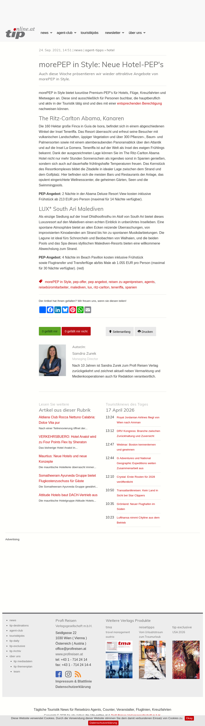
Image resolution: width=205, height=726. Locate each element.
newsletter (112, 33)
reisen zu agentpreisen (125, 282)
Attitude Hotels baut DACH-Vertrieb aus (68, 495)
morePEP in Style (58, 282)
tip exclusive (182, 629)
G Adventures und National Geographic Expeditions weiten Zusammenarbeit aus (136, 463)
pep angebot (97, 282)
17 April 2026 (127, 407)
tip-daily (14, 640)
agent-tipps (94, 50)
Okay (189, 718)
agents (149, 282)
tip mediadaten (23, 661)
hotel (111, 50)
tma (118, 631)
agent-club (65, 33)
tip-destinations (19, 625)
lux (89, 287)
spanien (130, 287)
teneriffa (117, 287)
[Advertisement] (103, 9)
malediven (77, 287)
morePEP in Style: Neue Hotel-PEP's (101, 64)
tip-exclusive (17, 645)
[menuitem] (19, 32)
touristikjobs (89, 33)
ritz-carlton (101, 287)
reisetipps (151, 631)
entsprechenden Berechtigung (139, 103)
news (44, 33)
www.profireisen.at (69, 654)
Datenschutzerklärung (103, 722)
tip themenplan (23, 666)
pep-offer (79, 282)
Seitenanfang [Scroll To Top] (119, 331)
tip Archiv (15, 651)
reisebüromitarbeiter (53, 287)
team (17, 671)
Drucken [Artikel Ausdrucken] (145, 331)
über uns (135, 33)
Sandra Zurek (84, 353)
